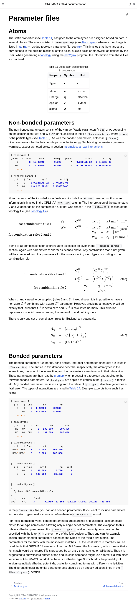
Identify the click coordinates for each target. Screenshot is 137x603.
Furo (47, 598)
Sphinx (22, 598)
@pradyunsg (37, 598)
